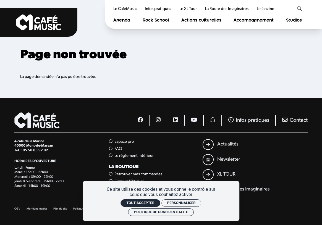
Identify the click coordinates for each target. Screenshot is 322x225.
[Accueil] (38, 22)
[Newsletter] (221, 159)
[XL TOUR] (219, 174)
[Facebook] (140, 120)
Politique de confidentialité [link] (161, 212)
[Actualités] (220, 144)
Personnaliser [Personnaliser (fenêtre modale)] (181, 203)
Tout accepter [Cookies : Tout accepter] (140, 203)
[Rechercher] (299, 9)
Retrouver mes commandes (136, 174)
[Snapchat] (212, 120)
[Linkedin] (175, 120)
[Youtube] (193, 120)
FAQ (115, 149)
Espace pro (121, 141)
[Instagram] (158, 120)
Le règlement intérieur (131, 155)
